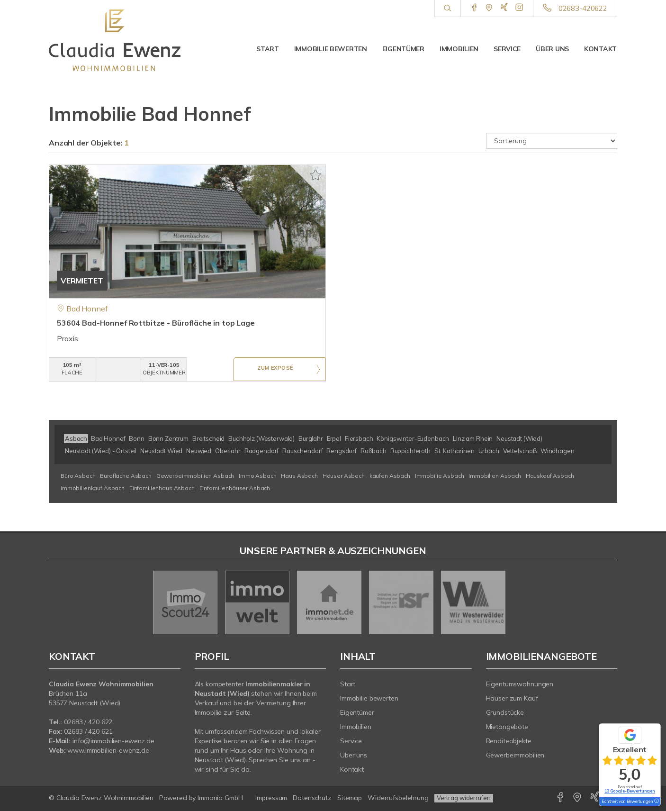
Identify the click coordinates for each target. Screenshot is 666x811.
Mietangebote (507, 726)
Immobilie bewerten (330, 49)
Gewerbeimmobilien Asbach (195, 475)
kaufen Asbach (389, 475)
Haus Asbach (299, 475)
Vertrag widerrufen (464, 798)
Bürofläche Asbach (126, 475)
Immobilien (459, 49)
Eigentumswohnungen (520, 684)
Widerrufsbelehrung (398, 797)
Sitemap (349, 797)
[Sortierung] (552, 141)
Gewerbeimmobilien (515, 755)
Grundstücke (505, 712)
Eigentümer (403, 49)
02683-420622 (582, 8)
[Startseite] (114, 40)
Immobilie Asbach (439, 475)
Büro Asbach (78, 475)
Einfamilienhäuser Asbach (234, 488)
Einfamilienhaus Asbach (162, 488)
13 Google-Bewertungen (629, 790)
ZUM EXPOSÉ (275, 369)
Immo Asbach (257, 475)
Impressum (271, 797)
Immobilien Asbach (494, 475)
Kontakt (600, 49)
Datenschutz (312, 797)
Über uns (552, 49)
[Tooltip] (656, 801)
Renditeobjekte (508, 741)
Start (267, 49)
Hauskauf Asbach (550, 475)
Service (507, 49)
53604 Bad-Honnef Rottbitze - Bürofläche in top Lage (156, 323)
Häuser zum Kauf (512, 698)
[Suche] (447, 8)
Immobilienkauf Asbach (93, 488)
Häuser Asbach (344, 475)
